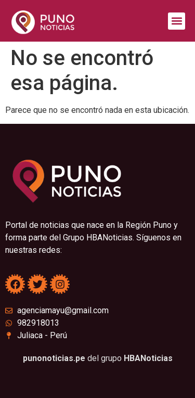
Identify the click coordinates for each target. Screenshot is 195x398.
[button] (176, 21)
